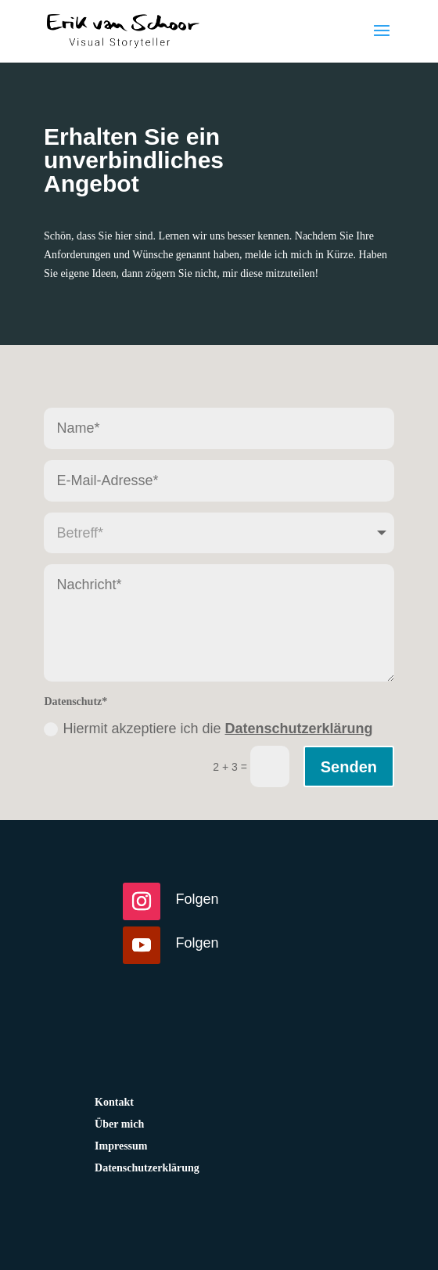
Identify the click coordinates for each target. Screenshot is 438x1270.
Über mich (119, 1124)
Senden (349, 766)
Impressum (121, 1146)
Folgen (197, 899)
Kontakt (114, 1102)
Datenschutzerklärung (298, 728)
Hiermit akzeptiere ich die (208, 728)
